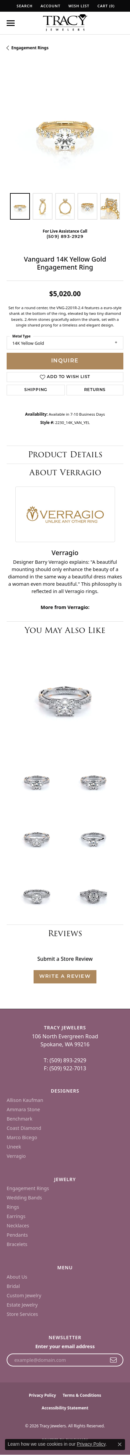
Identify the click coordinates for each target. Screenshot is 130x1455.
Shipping (35, 390)
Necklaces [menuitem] (18, 1225)
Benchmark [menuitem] (19, 1119)
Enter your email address (65, 1346)
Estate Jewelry (22, 1305)
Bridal (13, 1286)
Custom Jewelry (24, 1295)
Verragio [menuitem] (16, 1156)
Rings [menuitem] (13, 1207)
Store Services (22, 1314)
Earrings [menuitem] (16, 1216)
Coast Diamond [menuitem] (24, 1128)
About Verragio (65, 472)
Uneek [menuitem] (14, 1146)
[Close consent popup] (120, 1444)
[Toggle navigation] (10, 23)
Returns (95, 390)
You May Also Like (65, 630)
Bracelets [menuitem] (17, 1244)
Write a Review (64, 976)
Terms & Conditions (82, 1395)
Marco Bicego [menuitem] (22, 1137)
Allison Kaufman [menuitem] (25, 1100)
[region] (65, 128)
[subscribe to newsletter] (113, 1360)
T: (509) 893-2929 (65, 1060)
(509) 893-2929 (65, 237)
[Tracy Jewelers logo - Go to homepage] (65, 23)
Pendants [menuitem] (17, 1235)
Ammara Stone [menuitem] (23, 1109)
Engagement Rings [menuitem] (28, 1188)
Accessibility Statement (65, 1408)
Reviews (65, 933)
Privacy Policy (42, 1395)
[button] (24, 6)
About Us (17, 1277)
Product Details (65, 454)
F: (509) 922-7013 (65, 1068)
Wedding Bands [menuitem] (24, 1197)
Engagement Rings (30, 48)
